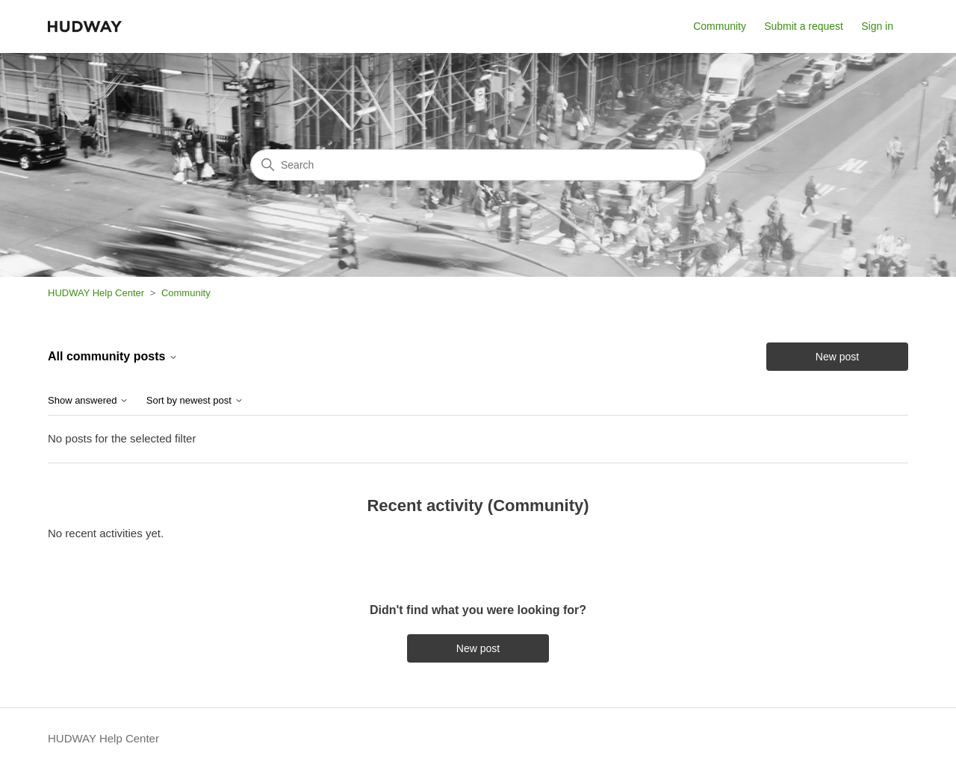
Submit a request (803, 26)
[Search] (478, 165)
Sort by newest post (194, 400)
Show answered (88, 400)
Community (719, 26)
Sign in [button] (877, 26)
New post (837, 357)
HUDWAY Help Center (96, 292)
